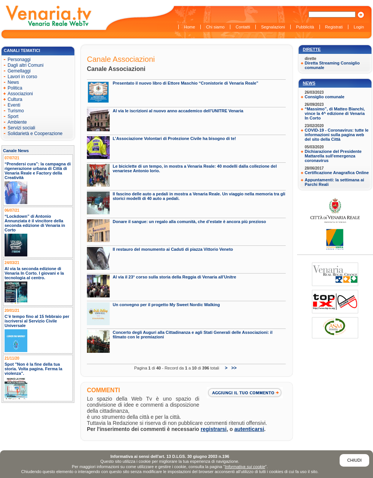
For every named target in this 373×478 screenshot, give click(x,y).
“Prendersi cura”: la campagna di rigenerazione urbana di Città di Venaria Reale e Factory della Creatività (38, 171)
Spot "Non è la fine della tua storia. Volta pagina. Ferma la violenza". (33, 369)
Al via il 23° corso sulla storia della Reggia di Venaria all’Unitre (174, 277)
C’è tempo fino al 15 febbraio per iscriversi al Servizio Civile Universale (37, 321)
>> (233, 368)
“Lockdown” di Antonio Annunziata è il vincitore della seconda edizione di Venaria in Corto (35, 223)
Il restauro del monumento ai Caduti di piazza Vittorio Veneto (173, 249)
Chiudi (354, 460)
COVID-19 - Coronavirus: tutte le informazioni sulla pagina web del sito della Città (336, 135)
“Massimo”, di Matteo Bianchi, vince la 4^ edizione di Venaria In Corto (335, 113)
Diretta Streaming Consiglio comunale (332, 65)
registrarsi (214, 429)
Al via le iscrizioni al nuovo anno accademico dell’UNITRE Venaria (178, 110)
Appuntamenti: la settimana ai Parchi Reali (334, 182)
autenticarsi (249, 429)
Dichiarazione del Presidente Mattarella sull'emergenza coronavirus (333, 156)
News (309, 83)
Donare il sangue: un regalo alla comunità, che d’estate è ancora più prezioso (189, 221)
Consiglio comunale (325, 96)
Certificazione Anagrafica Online (337, 172)
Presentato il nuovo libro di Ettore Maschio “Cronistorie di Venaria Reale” (185, 83)
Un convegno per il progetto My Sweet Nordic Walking (166, 304)
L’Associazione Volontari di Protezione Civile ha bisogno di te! (174, 138)
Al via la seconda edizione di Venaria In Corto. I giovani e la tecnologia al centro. (34, 273)
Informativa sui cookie (245, 466)
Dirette (312, 49)
